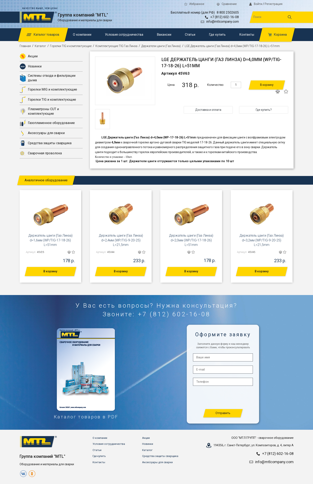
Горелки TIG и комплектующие (71, 46)
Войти (255, 4)
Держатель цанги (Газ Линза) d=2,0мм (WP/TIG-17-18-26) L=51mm (191, 240)
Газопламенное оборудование (47, 123)
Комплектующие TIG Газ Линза (116, 46)
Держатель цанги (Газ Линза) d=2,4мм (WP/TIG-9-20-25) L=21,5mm (121, 240)
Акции (29, 56)
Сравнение (227, 4)
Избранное (194, 4)
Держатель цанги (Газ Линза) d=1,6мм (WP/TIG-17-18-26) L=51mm (50, 240)
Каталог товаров (42, 35)
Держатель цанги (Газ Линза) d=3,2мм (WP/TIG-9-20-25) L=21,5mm (261, 240)
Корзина (277, 35)
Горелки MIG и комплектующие (48, 90)
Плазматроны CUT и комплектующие (39, 111)
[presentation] (223, 397)
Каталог (40, 46)
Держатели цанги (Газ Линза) (161, 46)
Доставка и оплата (208, 109)
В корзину (267, 84)
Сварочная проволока (41, 153)
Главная (25, 46)
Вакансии (164, 35)
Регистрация (273, 4)
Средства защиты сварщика (45, 143)
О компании (82, 35)
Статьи (190, 35)
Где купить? (264, 109)
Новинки (31, 66)
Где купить (217, 35)
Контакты (246, 35)
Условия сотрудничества (124, 35)
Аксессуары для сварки (42, 133)
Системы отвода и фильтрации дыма (47, 78)
